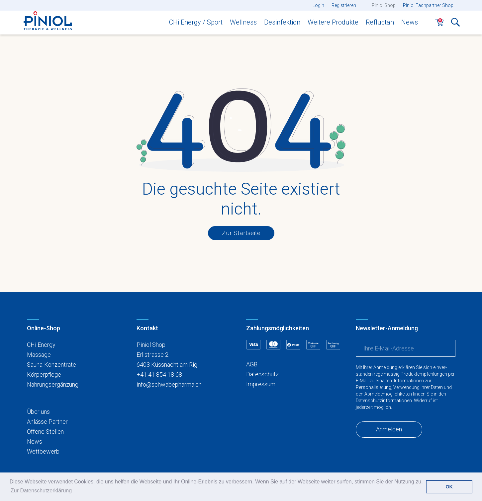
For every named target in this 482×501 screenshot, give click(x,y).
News (409, 22)
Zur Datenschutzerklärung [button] (41, 490)
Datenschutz (262, 374)
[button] (455, 24)
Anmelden (389, 429)
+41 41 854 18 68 (159, 374)
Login (318, 5)
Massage (39, 354)
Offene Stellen (45, 431)
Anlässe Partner (47, 421)
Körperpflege (44, 374)
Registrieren (344, 5)
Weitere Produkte (333, 22)
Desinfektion (282, 22)
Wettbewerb (43, 451)
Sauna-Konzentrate (51, 364)
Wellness (243, 22)
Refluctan (380, 22)
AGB (251, 364)
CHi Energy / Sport (196, 22)
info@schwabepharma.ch (169, 384)
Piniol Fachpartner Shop (428, 5)
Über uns (38, 411)
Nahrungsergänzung (52, 384)
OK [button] (449, 486)
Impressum (260, 384)
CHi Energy (41, 344)
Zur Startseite (241, 233)
